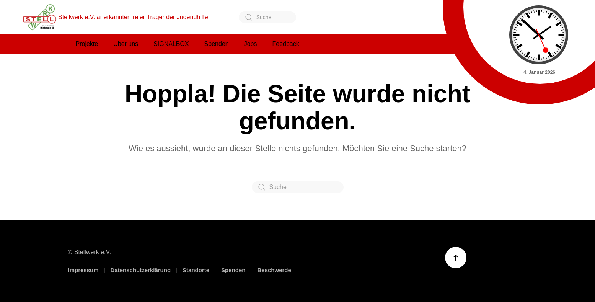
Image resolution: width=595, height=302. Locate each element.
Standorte (196, 270)
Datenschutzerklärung (141, 270)
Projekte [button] (87, 44)
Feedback (285, 44)
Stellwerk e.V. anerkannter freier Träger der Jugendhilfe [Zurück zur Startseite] (115, 17)
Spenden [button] (216, 44)
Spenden (233, 270)
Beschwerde (274, 270)
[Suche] (267, 17)
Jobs (250, 44)
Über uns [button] (125, 44)
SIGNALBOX (171, 44)
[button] (455, 257)
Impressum (83, 270)
